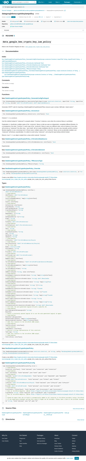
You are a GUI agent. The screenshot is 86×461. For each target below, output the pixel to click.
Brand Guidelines (58, 448)
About (56, 435)
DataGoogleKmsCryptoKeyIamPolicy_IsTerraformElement (25, 150)
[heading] (7, 2)
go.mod (16, 21)
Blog (55, 441)
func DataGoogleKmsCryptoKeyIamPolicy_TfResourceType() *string (21, 68)
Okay (76, 458)
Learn (50, 2)
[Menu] (43, 30)
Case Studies (5, 441)
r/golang (74, 446)
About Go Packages (42, 443)
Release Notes (58, 446)
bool (47, 114)
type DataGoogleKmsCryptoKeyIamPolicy (14, 72)
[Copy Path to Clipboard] (65, 10)
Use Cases (4, 438)
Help (20, 446)
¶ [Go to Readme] (14, 36)
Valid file (16, 21)
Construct (58, 101)
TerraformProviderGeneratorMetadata (41, 262)
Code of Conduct (58, 451)
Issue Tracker (57, 443)
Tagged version (46, 21)
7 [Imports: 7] (48, 17)
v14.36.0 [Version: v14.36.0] (6, 17)
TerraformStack (23, 195)
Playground (22, 438)
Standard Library (41, 438)
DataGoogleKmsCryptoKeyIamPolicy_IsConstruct (22, 111)
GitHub (73, 441)
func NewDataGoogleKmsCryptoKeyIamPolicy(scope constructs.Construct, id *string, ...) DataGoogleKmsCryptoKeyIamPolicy (40, 74)
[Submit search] (35, 2)
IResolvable (45, 278)
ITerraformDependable (25, 376)
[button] (11, 21)
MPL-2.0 (41, 17)
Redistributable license (31, 21)
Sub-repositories (41, 441)
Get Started (23, 435)
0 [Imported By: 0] (57, 17)
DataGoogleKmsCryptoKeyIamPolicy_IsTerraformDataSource (26, 139)
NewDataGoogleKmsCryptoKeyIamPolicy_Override (22, 168)
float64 (40, 288)
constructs (51, 101)
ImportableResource (44, 103)
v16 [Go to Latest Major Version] (23, 7)
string (73, 101)
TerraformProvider (26, 103)
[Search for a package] (23, 2)
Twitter (73, 438)
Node (19, 247)
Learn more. (69, 458)
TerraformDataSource (15, 191)
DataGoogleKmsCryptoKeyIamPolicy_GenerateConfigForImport (27, 98)
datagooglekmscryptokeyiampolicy (55, 10)
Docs (58, 2)
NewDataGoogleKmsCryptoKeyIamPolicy (19, 348)
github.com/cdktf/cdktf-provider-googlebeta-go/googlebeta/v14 (29, 10)
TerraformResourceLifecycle (27, 240)
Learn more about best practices (75, 21)
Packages (67, 2)
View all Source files (78, 408)
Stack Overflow (23, 443)
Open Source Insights (16, 26)
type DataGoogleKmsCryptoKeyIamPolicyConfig (15, 76)
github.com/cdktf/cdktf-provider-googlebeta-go (21, 24)
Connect (74, 435)
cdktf (18, 103)
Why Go (41, 2)
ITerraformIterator (22, 221)
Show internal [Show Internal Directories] (80, 419)
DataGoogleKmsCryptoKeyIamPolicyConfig (23, 173)
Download (56, 438)
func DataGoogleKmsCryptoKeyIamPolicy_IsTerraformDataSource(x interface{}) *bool (26, 65)
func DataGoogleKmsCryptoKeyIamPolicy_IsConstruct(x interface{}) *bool (23, 63)
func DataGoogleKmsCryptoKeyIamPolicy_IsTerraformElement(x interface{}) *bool (25, 67)
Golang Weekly (76, 451)
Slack (73, 443)
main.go (67, 412)
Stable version (59, 21)
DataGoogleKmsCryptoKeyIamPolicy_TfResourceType (23, 161)
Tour (20, 441)
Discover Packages (6, 10)
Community (78, 2)
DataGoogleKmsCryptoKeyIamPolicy (47, 171)
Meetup (74, 448)
